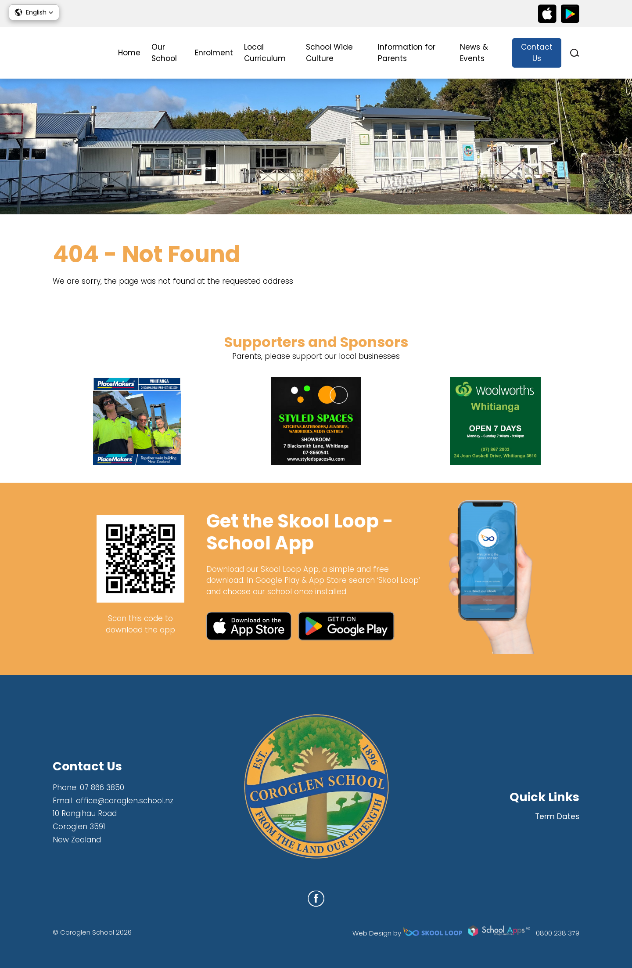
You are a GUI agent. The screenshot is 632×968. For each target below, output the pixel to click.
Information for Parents (406, 53)
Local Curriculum (265, 53)
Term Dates (557, 816)
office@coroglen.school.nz (124, 800)
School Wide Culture (329, 53)
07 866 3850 (102, 787)
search (574, 53)
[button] (34, 12)
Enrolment (214, 52)
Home (129, 52)
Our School (164, 53)
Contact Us (537, 53)
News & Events (474, 53)
